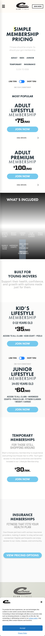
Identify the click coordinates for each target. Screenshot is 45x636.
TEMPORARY (16, 64)
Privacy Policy (22, 633)
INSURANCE (29, 64)
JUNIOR (30, 57)
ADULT (14, 57)
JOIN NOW (38, 6)
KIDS (22, 57)
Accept (22, 628)
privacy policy (33, 618)
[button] (41, 602)
